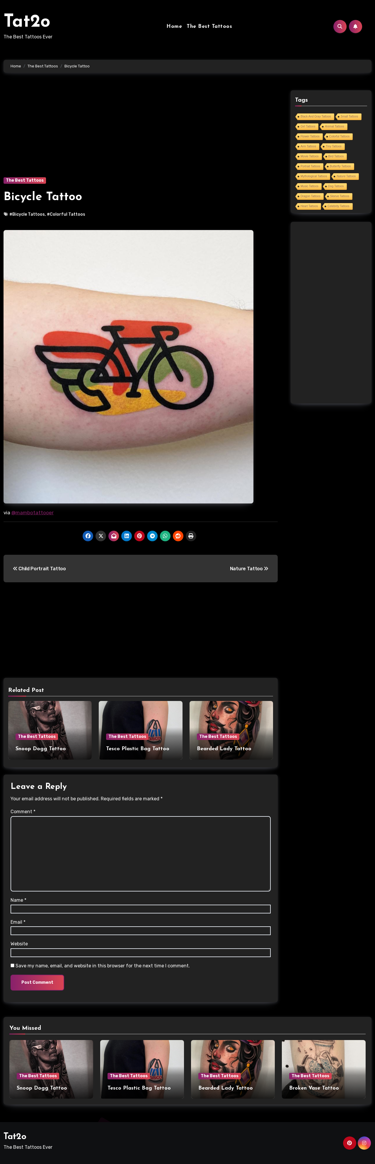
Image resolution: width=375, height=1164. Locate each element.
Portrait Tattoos (310, 166)
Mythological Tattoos (314, 176)
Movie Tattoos (310, 156)
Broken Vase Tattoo (314, 1087)
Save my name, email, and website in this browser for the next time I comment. (103, 964)
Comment (23, 811)
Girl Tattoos (308, 126)
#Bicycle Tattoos (27, 214)
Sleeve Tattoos (339, 196)
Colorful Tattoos (339, 136)
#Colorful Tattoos (66, 214)
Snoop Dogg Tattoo (41, 749)
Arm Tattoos (308, 146)
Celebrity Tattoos (338, 206)
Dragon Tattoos (311, 196)
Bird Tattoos (336, 156)
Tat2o (27, 22)
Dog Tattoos (336, 186)
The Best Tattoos (209, 26)
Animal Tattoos (334, 126)
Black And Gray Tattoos (316, 116)
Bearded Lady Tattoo (224, 749)
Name (18, 899)
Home (174, 26)
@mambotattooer (32, 512)
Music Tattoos (309, 186)
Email (18, 921)
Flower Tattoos (310, 136)
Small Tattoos (349, 116)
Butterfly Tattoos (340, 166)
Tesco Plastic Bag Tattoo (137, 749)
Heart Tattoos (309, 206)
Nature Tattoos (346, 176)
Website (19, 943)
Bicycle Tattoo (43, 197)
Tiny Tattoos (333, 146)
